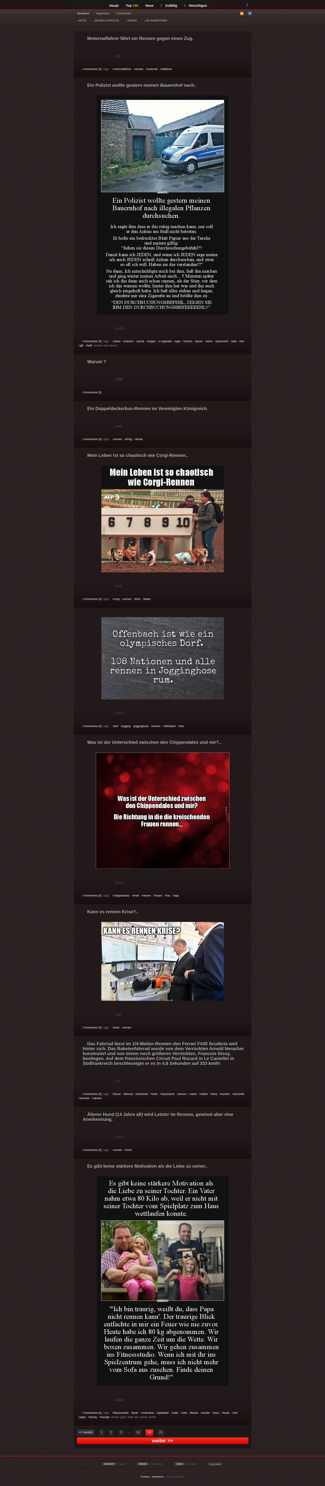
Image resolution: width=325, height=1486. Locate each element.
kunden (225, 1094)
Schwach (103, 56)
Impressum (158, 1476)
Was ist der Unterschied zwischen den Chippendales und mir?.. (154, 742)
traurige (105, 1417)
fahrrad (128, 1094)
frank (155, 1094)
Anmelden (83, 13)
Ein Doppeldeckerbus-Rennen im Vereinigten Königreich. (147, 408)
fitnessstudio (121, 1412)
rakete (204, 1094)
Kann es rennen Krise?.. (112, 911)
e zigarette (165, 341)
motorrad (152, 69)
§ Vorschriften (124, 13)
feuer (135, 1412)
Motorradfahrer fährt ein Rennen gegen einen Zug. (140, 38)
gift (81, 345)
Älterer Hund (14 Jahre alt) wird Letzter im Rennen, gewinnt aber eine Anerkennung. (158, 1117)
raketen (97, 1098)
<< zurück (86, 1432)
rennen (139, 69)
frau (168, 895)
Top (132, 5)
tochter (206, 1412)
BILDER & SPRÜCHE (106, 20)
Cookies (145, 1476)
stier (234, 341)
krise (116, 1027)
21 (161, 1432)
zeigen (152, 341)
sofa (184, 1412)
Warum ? (96, 361)
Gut (86, 56)
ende (136, 895)
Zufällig (169, 5)
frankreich (142, 1094)
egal (177, 341)
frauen (158, 895)
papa (83, 1417)
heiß (89, 345)
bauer (199, 341)
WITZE (81, 20)
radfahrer (166, 69)
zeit (235, 1412)
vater (175, 1412)
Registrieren (102, 13)
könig (129, 439)
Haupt (114, 5)
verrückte (238, 1094)
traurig (93, 1417)
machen (129, 341)
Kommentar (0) (92, 69)
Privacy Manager (175, 1476)
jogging (126, 726)
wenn (209, 341)
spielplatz (163, 1412)
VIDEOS (131, 20)
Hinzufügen (195, 5)
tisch (138, 599)
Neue (149, 5)
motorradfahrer (122, 69)
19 (138, 1432)
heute (226, 1412)
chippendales (122, 895)
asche (140, 341)
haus (216, 1412)
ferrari (117, 1094)
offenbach (170, 726)
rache (193, 1094)
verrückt (84, 1098)
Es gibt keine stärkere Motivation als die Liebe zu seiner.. (147, 1166)
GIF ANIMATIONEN (155, 20)
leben (147, 599)
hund (129, 1150)
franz (214, 1094)
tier (242, 341)
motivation (148, 1412)
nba (181, 726)
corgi (117, 599)
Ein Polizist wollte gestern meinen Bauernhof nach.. (142, 85)
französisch (168, 1094)
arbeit (117, 341)
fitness (194, 1412)
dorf (116, 726)
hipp (176, 895)
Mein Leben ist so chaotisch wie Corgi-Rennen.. (137, 455)
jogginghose (141, 726)
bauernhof (222, 341)
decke (139, 439)
